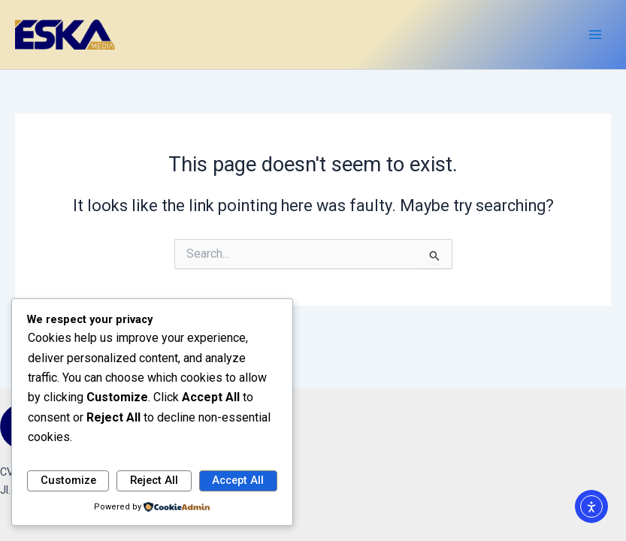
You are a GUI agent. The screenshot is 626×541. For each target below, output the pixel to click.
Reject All (154, 480)
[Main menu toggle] (595, 34)
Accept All (238, 480)
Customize (68, 480)
